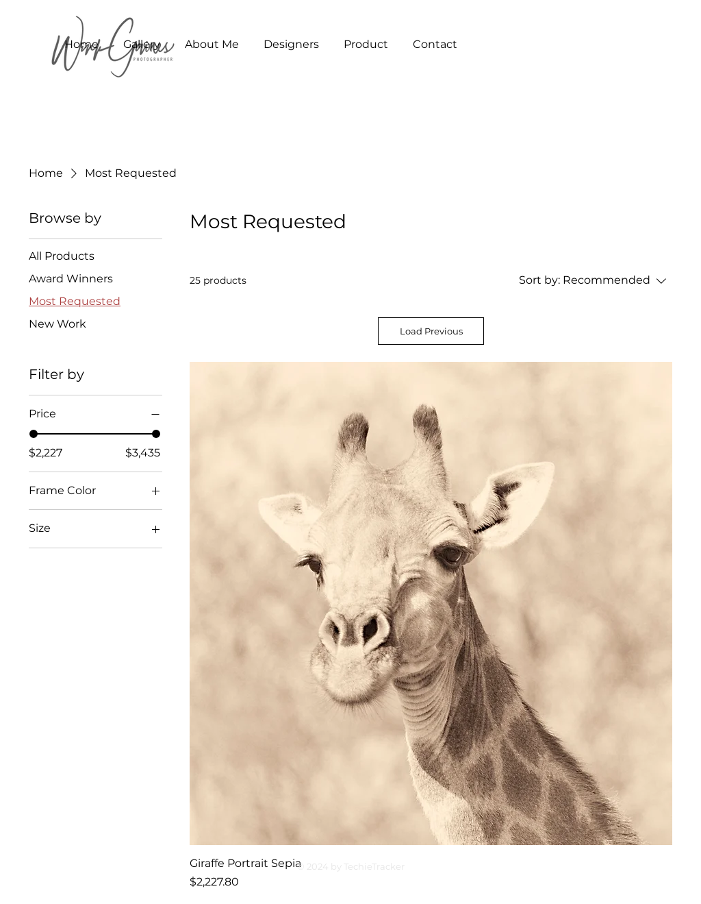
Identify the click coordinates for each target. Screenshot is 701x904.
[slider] (33, 434)
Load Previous (431, 331)
